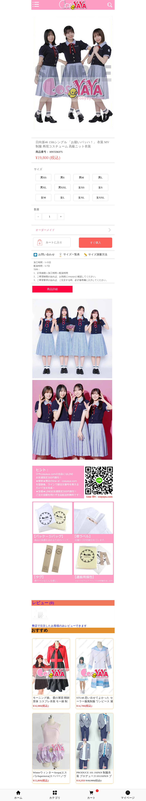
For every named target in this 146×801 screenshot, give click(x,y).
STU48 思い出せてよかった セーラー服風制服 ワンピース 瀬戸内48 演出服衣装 (94, 701)
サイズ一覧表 (69, 254)
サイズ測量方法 (95, 254)
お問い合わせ (44, 254)
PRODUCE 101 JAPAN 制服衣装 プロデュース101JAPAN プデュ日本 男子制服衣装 (94, 776)
